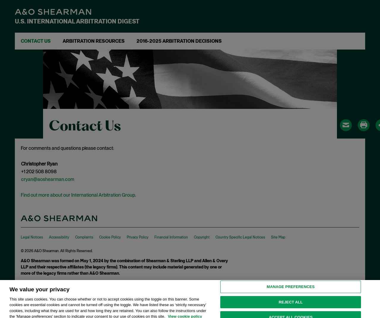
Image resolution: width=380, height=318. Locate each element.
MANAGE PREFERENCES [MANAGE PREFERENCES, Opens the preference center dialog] (291, 289)
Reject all (291, 304)
